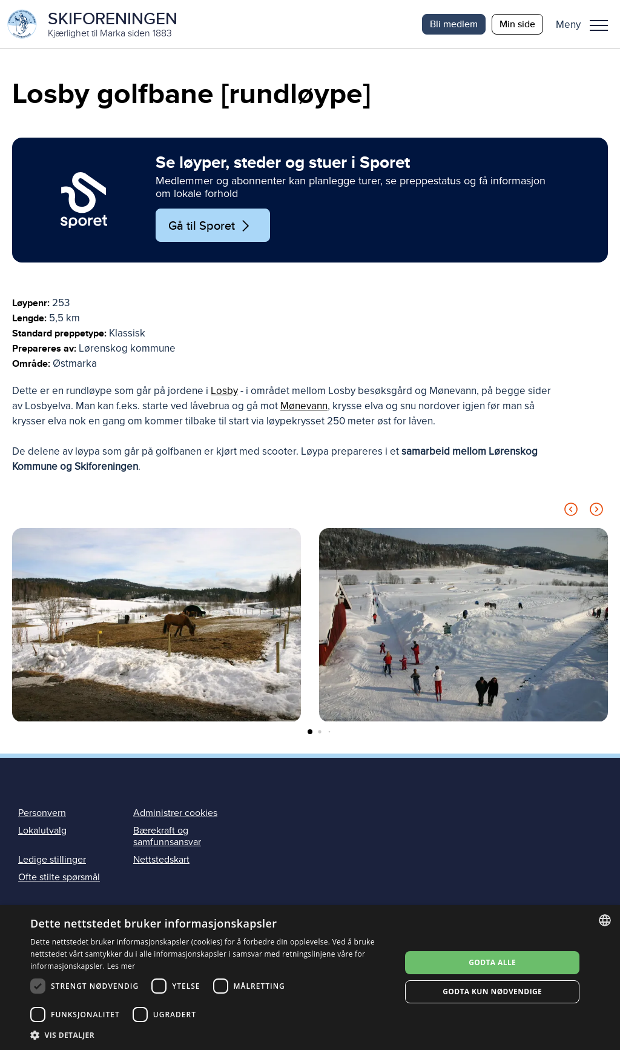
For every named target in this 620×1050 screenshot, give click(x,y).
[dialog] (310, 977)
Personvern (42, 813)
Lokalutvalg (42, 830)
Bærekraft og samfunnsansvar (167, 836)
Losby (224, 390)
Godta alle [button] (492, 962)
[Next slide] (596, 511)
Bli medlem (454, 24)
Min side (517, 24)
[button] (586, 24)
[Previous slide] (570, 511)
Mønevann (304, 406)
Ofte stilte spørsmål (59, 877)
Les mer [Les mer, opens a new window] (121, 966)
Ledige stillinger (52, 860)
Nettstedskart (161, 860)
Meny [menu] (599, 25)
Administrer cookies (175, 813)
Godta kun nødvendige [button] (492, 991)
